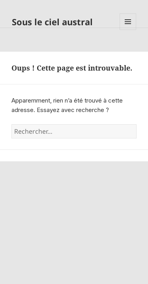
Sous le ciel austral (52, 22)
